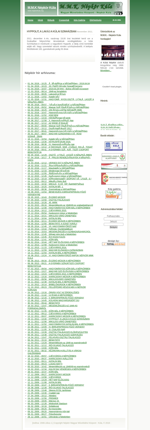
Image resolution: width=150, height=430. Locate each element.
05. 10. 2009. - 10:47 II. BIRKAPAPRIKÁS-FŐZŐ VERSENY (56, 385)
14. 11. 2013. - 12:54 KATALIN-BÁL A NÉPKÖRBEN (52, 253)
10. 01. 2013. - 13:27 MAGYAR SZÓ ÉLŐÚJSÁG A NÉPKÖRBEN (58, 271)
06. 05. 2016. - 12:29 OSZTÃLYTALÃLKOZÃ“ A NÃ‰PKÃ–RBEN (60, 155)
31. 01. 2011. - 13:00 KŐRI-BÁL (43, 348)
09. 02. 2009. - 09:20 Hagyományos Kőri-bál (49, 411)
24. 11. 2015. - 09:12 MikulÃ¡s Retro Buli (47, 181)
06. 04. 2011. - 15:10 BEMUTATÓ (44, 340)
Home (30, 20)
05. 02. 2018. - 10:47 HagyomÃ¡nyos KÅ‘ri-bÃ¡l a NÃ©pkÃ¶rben (57, 112)
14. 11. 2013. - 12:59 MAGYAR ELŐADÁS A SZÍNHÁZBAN (55, 250)
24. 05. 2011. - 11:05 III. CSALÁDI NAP (46, 329)
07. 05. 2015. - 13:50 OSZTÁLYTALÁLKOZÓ (49, 200)
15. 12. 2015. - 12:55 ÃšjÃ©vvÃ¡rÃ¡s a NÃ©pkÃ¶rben (53, 173)
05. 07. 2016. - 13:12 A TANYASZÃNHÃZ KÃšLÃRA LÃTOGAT (60, 147)
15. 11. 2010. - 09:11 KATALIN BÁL (45, 361)
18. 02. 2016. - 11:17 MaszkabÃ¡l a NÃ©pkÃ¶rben (51, 168)
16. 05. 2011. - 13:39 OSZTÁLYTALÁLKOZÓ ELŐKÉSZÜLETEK (58, 332)
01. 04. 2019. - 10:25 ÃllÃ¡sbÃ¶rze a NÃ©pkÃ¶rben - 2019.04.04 (59, 83)
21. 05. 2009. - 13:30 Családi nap (44, 393)
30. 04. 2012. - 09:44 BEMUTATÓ (44, 303)
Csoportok (64, 20)
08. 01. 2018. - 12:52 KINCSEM (43, 115)
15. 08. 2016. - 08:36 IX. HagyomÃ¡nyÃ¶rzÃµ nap (51, 144)
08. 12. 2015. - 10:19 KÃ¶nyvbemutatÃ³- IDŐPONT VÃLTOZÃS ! (59, 179)
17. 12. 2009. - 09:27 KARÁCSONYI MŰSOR (49, 374)
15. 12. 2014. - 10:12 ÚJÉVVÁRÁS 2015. (47, 210)
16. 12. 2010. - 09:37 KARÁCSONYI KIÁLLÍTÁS (50, 358)
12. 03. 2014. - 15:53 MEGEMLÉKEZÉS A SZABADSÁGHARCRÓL (59, 231)
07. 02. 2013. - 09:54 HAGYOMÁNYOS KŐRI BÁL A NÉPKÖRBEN (59, 268)
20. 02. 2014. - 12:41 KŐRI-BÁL (43, 239)
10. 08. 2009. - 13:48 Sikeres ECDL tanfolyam (49, 390)
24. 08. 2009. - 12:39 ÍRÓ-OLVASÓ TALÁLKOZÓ (51, 388)
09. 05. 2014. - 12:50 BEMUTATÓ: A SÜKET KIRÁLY (52, 223)
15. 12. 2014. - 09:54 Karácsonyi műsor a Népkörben (53, 213)
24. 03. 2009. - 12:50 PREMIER (43, 398)
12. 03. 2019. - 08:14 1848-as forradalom (47, 91)
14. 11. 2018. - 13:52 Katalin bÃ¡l (43, 97)
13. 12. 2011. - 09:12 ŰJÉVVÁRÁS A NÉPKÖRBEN (52, 313)
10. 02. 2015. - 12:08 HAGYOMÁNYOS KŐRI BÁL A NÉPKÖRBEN (59, 208)
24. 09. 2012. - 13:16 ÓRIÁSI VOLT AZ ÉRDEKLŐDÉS (53, 292)
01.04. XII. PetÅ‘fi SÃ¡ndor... (111, 129)
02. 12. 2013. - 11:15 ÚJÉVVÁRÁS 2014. (47, 247)
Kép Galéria (79, 20)
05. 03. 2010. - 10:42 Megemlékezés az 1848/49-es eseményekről (59, 366)
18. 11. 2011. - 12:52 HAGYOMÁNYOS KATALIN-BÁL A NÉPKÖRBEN (61, 324)
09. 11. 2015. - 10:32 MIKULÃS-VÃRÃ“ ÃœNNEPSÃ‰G (56, 184)
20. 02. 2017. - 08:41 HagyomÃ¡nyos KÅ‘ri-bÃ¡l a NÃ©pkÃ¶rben (57, 131)
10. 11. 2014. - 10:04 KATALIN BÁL (45, 218)
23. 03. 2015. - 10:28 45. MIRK (42, 202)
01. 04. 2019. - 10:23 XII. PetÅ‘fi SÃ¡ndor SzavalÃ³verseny (55, 86)
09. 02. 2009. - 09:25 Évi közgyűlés (44, 409)
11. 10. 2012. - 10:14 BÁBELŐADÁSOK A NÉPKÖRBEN (54, 284)
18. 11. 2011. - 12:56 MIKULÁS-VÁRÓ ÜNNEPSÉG (52, 321)
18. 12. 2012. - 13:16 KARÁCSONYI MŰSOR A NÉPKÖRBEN (57, 276)
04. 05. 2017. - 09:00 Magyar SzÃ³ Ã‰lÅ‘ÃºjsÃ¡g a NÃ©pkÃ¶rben (58, 126)
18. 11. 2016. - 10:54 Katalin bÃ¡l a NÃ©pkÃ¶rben (51, 139)
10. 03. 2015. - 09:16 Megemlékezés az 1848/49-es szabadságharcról (60, 205)
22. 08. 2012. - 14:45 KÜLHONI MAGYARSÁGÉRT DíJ (53, 300)
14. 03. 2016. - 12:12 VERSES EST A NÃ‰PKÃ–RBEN (54, 163)
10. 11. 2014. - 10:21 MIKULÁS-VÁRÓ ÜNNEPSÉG (52, 216)
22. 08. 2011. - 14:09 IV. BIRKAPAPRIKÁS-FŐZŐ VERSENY (56, 327)
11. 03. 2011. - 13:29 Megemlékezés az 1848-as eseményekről (57, 343)
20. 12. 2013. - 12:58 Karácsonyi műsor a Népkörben (53, 245)
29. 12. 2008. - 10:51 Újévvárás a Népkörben (49, 417)
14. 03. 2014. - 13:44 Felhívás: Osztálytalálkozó (50, 229)
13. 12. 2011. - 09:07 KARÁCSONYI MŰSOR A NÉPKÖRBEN (57, 316)
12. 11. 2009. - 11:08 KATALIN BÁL (45, 382)
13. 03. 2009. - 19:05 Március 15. (43, 401)
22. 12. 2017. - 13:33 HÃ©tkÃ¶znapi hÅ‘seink (49, 118)
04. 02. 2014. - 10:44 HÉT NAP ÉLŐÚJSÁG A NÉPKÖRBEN (56, 242)
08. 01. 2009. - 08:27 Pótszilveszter (45, 414)
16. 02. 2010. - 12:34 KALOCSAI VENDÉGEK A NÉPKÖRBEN (57, 369)
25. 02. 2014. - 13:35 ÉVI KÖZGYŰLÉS (46, 237)
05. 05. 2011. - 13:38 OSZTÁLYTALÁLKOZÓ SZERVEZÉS (55, 335)
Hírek (40, 20)
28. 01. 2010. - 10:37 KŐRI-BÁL (43, 372)
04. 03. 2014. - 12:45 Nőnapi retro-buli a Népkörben (52, 234)
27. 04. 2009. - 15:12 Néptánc (42, 395)
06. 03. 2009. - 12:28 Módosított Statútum (47, 403)
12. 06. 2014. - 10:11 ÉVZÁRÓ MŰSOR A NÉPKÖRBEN (54, 221)
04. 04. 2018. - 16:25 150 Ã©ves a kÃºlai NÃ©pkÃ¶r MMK (55, 110)
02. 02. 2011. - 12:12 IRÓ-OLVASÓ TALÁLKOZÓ (51, 345)
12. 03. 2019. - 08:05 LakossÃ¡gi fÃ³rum (47, 94)
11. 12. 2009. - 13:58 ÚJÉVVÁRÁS (44, 377)
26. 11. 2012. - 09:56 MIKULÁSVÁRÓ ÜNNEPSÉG (52, 279)
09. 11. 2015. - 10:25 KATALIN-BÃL (45, 186)
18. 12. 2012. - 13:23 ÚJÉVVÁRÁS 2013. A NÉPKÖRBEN (55, 274)
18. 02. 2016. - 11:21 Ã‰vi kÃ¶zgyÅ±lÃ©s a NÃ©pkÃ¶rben (55, 165)
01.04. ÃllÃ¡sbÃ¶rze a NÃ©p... (112, 126)
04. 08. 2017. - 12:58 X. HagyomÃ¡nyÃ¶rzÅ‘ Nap (51, 120)
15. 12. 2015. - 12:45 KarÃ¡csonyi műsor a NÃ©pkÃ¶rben (55, 176)
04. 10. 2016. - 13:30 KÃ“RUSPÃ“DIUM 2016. (49, 141)
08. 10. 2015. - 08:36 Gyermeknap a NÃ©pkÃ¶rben (52, 189)
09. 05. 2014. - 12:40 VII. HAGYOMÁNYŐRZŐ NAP (52, 226)
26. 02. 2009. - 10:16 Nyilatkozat (43, 406)
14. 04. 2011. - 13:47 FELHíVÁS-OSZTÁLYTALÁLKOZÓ (54, 337)
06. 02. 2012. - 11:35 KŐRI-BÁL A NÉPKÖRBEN (51, 311)
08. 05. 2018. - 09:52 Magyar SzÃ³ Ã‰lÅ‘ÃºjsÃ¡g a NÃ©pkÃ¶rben (58, 107)
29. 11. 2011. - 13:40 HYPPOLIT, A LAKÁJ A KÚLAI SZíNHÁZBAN (59, 319)
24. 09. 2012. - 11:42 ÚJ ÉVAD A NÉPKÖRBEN (50, 295)
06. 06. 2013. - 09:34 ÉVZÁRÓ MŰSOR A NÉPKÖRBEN (54, 261)
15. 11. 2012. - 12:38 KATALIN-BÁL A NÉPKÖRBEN (52, 282)
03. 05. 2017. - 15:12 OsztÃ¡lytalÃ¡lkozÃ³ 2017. (50, 128)
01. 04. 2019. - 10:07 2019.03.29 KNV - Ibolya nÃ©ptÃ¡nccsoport (58, 89)
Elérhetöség (95, 20)
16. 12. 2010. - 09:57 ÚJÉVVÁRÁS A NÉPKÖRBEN (52, 356)
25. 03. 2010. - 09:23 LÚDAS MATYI (45, 364)
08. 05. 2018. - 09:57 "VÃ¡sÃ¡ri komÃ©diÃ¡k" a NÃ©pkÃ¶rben (56, 104)
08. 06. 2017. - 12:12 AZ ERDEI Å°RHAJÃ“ (48, 123)
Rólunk (50, 20)
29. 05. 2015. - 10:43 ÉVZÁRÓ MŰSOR (46, 197)
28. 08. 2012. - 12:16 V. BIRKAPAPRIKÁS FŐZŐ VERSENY (56, 298)
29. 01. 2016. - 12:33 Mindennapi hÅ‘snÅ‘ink (49, 171)
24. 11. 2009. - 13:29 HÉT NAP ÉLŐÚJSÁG (48, 380)
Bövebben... (105, 70)
